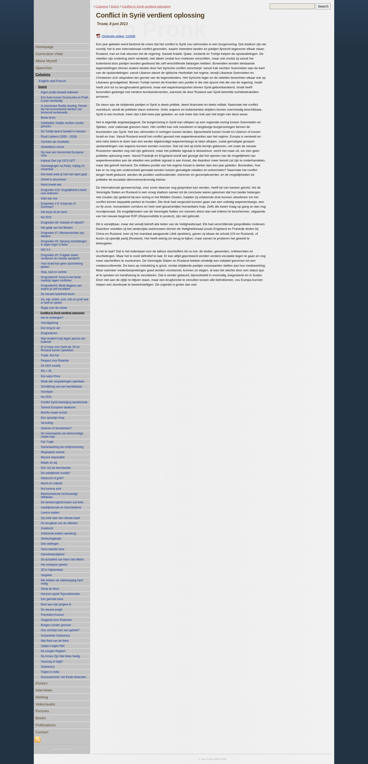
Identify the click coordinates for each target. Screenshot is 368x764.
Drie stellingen (50, 543)
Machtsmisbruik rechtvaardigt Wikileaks (59, 495)
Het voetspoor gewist (54, 564)
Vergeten (46, 575)
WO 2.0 (45, 249)
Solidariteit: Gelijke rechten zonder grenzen (62, 124)
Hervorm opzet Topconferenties (60, 594)
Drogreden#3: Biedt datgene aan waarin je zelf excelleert (61, 287)
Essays (42, 683)
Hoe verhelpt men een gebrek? (60, 630)
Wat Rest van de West (55, 640)
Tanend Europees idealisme (58, 407)
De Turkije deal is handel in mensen (63, 131)
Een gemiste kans (52, 599)
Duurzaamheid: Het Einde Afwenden (63, 677)
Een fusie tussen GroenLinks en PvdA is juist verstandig (64, 99)
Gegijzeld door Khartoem (56, 620)
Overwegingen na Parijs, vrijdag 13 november (62, 167)
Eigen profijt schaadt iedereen (59, 92)
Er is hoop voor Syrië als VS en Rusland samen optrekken (60, 348)
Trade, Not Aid (50, 355)
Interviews (44, 690)
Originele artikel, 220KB (115, 36)
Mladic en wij (49, 462)
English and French (52, 81)
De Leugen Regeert (53, 651)
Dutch (42, 87)
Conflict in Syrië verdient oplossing (62, 312)
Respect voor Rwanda (55, 360)
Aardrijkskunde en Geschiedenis (61, 507)
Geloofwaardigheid (52, 554)
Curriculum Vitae (49, 54)
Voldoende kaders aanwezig (58, 533)
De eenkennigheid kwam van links (62, 502)
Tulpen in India (50, 672)
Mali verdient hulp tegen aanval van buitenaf (63, 340)
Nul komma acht (51, 488)
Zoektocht (47, 528)
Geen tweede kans (52, 549)
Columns (42, 74)
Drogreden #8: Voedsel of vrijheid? (62, 222)
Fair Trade (47, 441)
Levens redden (50, 512)
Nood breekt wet (51, 184)
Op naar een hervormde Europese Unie (62, 154)
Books (41, 718)
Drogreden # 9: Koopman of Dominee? (58, 205)
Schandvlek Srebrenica (55, 635)
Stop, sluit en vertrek (53, 272)
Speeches (44, 68)
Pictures (42, 711)
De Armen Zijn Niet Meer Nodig (60, 656)
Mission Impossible (53, 457)
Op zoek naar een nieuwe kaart (60, 518)
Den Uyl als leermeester (56, 468)
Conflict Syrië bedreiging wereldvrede (64, 402)
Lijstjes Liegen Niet (53, 646)
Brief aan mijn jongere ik (56, 604)
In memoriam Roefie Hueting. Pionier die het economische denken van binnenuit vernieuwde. (64, 109)
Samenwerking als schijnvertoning (62, 447)
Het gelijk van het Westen (57, 227)
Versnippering (49, 322)
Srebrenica (47, 666)
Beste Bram (48, 117)
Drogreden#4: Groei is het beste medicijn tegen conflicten (61, 279)
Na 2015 (46, 217)
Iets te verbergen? (52, 317)
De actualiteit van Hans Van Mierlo (62, 559)
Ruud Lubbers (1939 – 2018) (59, 136)
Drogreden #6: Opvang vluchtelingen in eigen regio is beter (64, 243)
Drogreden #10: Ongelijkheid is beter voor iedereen (64, 191)
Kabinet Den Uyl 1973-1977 (58, 160)
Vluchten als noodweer (55, 141)
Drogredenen (49, 333)
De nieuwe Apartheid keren (58, 294)
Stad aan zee (49, 198)
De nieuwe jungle (51, 609)
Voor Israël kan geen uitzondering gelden (62, 265)
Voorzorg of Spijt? (52, 661)
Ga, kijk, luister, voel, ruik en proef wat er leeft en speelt (64, 301)
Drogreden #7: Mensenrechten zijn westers (62, 234)
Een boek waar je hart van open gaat (64, 174)
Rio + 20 (46, 371)
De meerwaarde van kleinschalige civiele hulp (62, 435)
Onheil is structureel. (53, 179)
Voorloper (47, 391)
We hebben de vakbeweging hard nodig (62, 582)
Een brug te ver (50, 328)
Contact (42, 732)
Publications (46, 725)
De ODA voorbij (50, 365)
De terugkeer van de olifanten (59, 523)
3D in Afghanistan (52, 569)
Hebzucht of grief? (52, 478)
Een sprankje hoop (52, 417)
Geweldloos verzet (52, 147)
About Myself (46, 61)
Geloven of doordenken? (56, 428)
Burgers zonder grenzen (56, 625)
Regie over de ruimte (54, 307)
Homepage (45, 47)
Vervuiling (47, 423)
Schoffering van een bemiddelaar (61, 386)
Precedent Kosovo (52, 614)
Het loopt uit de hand (54, 212)
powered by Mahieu (62, 749)
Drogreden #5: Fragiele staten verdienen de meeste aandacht (60, 256)
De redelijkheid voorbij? (55, 473)
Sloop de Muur (50, 588)
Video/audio (45, 704)
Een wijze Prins (50, 376)
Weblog (42, 697)
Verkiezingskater (51, 538)
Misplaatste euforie (53, 452)
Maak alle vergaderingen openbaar (62, 381)
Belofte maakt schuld (54, 412)
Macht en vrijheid (51, 483)
